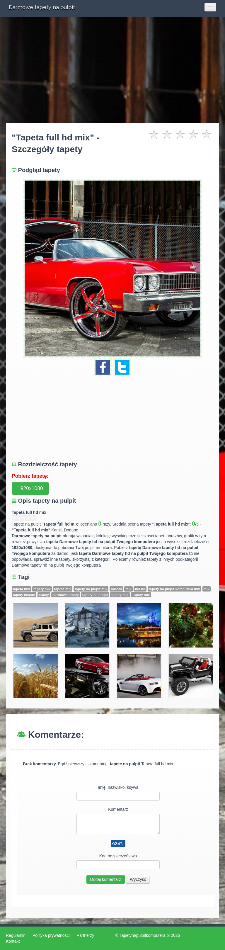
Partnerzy (85, 935)
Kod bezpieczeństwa (118, 856)
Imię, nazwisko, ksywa (118, 787)
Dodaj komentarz (105, 879)
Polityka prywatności (51, 935)
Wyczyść (138, 879)
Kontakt (13, 941)
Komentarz (118, 809)
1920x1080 (30, 488)
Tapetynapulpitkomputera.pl (145, 935)
